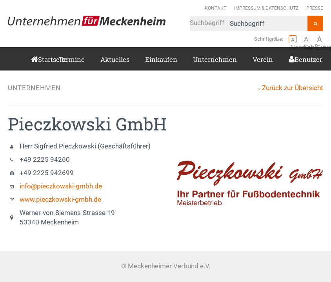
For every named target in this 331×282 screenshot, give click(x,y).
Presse (314, 8)
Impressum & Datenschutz (266, 8)
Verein (263, 59)
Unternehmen (215, 59)
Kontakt (215, 8)
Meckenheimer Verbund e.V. (87, 20)
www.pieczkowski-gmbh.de (60, 199)
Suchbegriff (248, 23)
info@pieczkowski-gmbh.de (61, 186)
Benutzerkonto (297, 59)
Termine (71, 59)
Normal (292, 39)
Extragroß (319, 39)
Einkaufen (161, 59)
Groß (306, 39)
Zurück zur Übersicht (292, 88)
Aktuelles (114, 59)
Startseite (40, 59)
